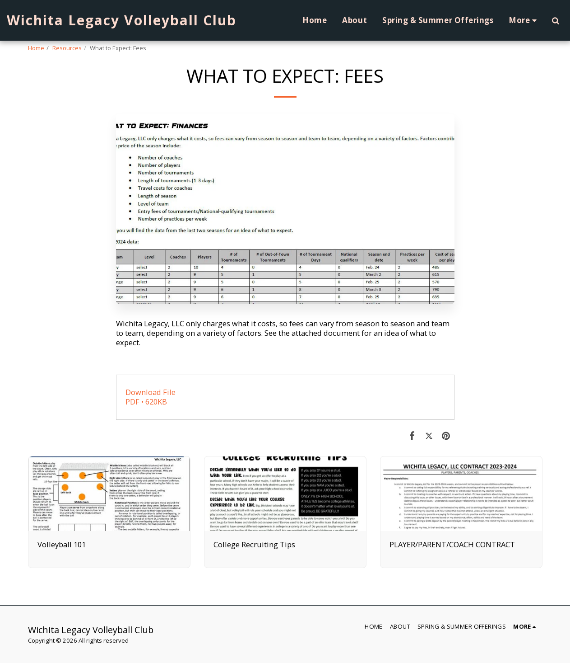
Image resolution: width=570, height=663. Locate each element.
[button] (555, 20)
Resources (67, 48)
